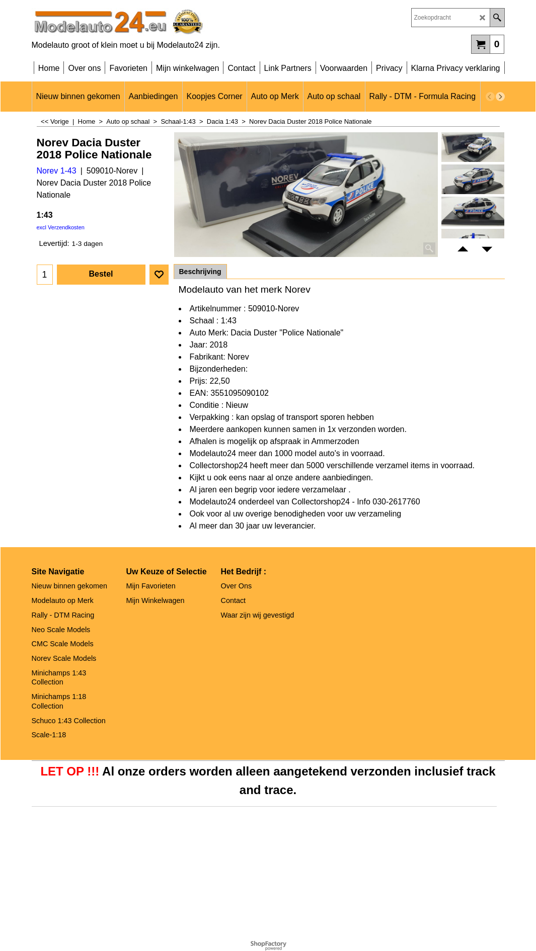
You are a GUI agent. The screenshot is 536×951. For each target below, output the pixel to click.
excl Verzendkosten (61, 227)
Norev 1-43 (56, 170)
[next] (500, 96)
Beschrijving (200, 272)
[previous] (490, 96)
